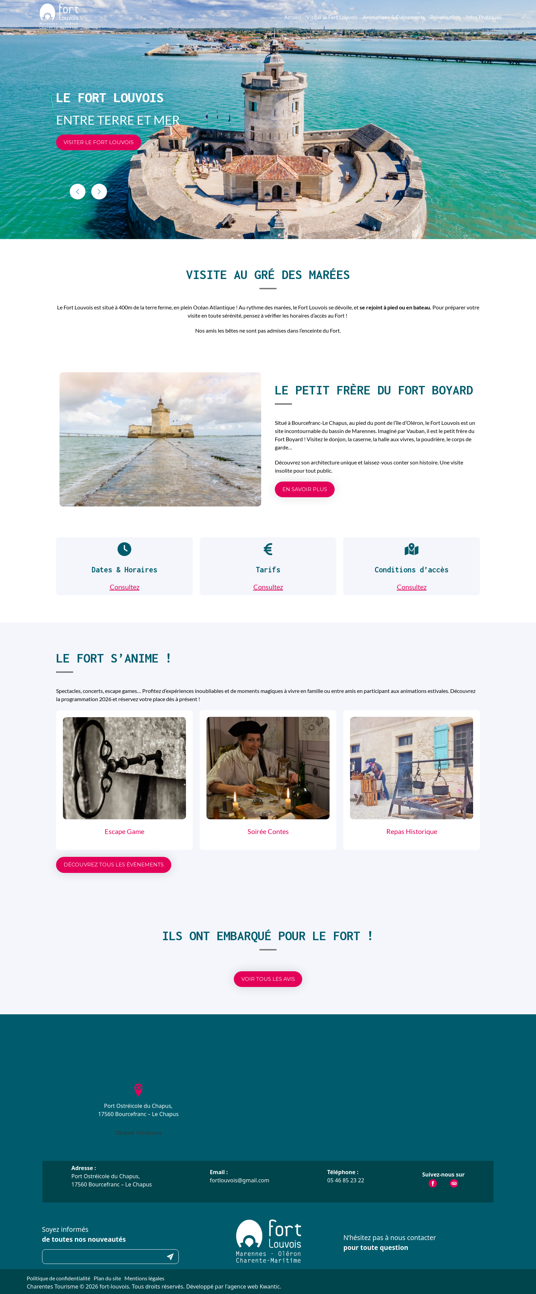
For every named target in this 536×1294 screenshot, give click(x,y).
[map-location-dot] (411, 549)
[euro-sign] (268, 549)
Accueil (292, 17)
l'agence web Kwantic (252, 1286)
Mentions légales (144, 1278)
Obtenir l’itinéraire (138, 1133)
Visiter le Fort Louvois (332, 17)
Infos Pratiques (483, 17)
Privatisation (445, 17)
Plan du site (107, 1278)
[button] (98, 143)
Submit (170, 1257)
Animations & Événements (394, 17)
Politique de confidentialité (58, 1278)
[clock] (124, 549)
